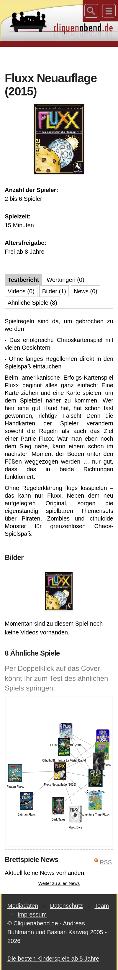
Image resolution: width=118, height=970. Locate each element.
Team (101, 905)
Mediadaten (22, 905)
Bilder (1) (54, 291)
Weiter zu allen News (59, 883)
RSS (106, 862)
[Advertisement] (59, 58)
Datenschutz (66, 905)
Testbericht (23, 280)
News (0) (85, 291)
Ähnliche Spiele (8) (32, 302)
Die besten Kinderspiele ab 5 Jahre (53, 958)
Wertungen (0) (65, 280)
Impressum (32, 914)
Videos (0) (21, 291)
